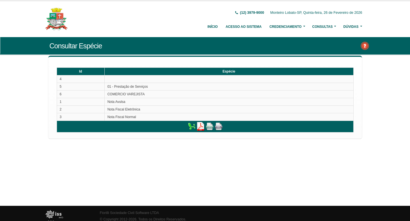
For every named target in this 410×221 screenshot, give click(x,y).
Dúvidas (350, 27)
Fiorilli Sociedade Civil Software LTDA (129, 213)
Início (212, 27)
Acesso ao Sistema (244, 27)
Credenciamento (285, 27)
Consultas (322, 27)
